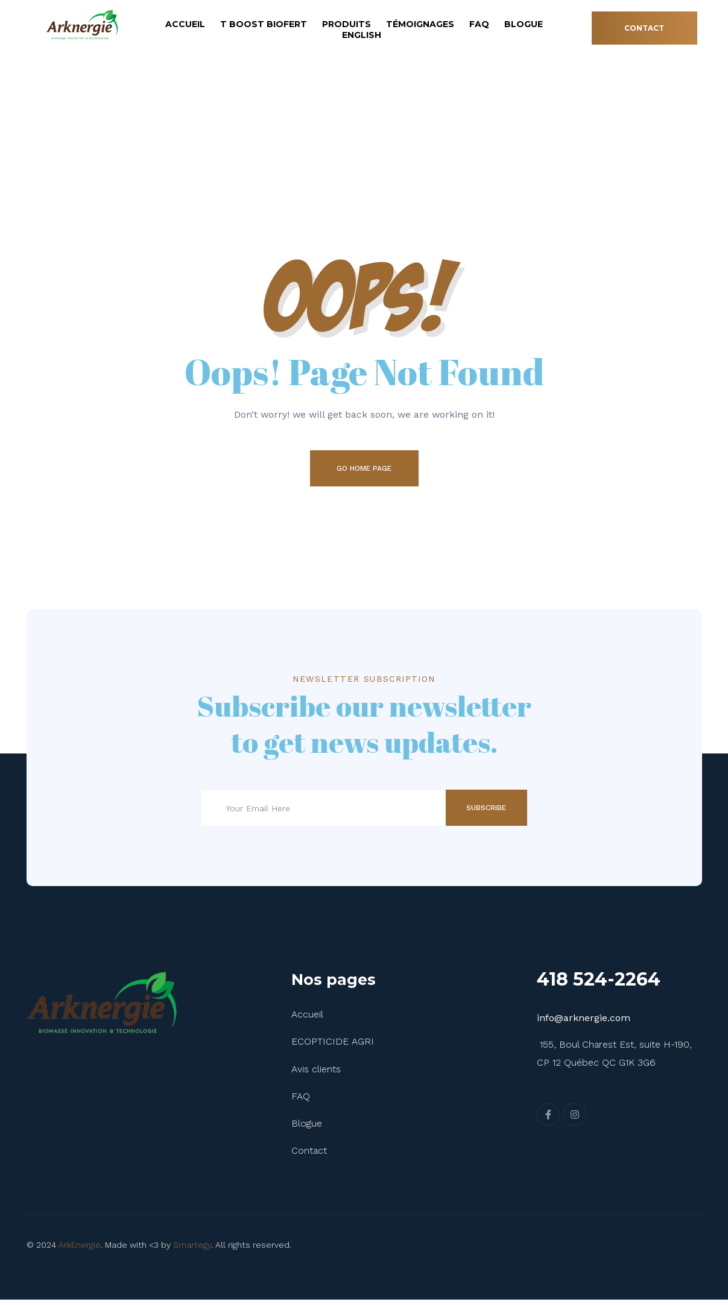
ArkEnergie (80, 1250)
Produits (346, 24)
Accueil (185, 24)
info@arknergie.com (583, 1023)
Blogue (523, 24)
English (361, 35)
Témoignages (420, 24)
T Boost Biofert (263, 24)
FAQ (479, 24)
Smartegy (192, 1250)
